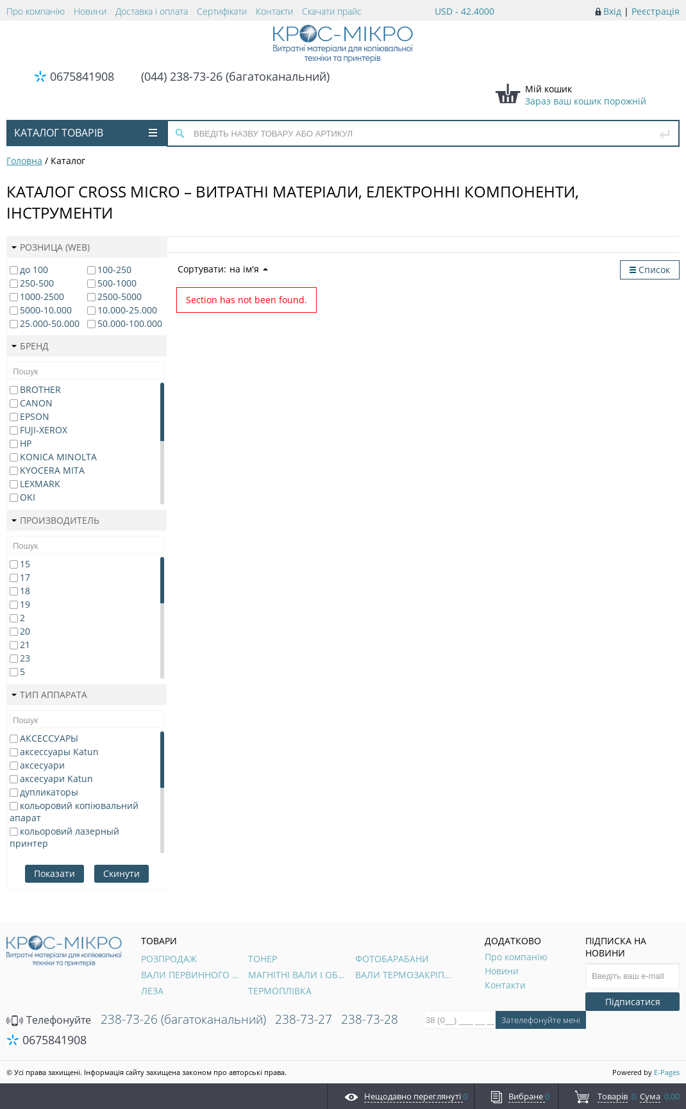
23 (25, 658)
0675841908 (82, 76)
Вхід (612, 11)
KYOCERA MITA (52, 470)
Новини (90, 11)
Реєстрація (656, 11)
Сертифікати (222, 11)
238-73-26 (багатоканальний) (183, 1019)
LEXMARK (40, 484)
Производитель (55, 520)
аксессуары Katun (59, 752)
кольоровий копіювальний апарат (74, 811)
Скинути (121, 873)
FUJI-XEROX (43, 430)
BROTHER (40, 389)
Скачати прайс (332, 11)
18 (25, 591)
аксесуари (42, 765)
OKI (27, 497)
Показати (54, 873)
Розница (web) (51, 247)
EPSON (34, 416)
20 (25, 631)
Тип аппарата (49, 694)
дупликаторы (49, 792)
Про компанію (35, 11)
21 (25, 644)
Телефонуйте (48, 1020)
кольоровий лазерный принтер (64, 837)
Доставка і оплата (151, 11)
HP (25, 443)
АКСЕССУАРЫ (49, 738)
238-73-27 (303, 1019)
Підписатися (632, 1002)
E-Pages (667, 1072)
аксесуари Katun (56, 778)
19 (25, 604)
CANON (36, 403)
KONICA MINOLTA (58, 457)
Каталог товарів (85, 133)
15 (25, 564)
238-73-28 (369, 1019)
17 (25, 577)
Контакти (274, 11)
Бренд (30, 346)
